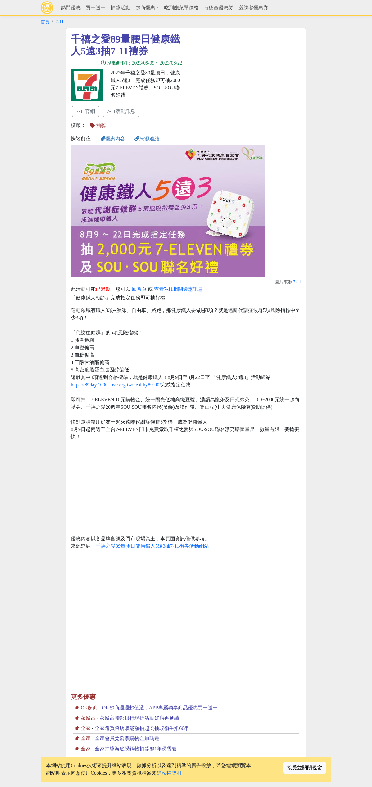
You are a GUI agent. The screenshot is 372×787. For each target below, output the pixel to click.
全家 (86, 728)
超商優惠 (145, 7)
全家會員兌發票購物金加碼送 (127, 738)
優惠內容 (113, 138)
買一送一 (96, 7)
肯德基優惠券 (219, 7)
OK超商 (89, 707)
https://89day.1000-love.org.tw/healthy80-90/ (116, 384)
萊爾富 (88, 718)
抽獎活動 (120, 7)
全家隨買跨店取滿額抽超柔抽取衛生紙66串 (142, 728)
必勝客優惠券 (253, 7)
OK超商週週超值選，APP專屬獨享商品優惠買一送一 (159, 707)
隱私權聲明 (169, 773)
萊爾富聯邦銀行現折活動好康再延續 (139, 718)
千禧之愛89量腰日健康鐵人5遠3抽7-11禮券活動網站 (152, 546)
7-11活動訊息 (121, 111)
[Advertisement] (242, 76)
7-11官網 (85, 111)
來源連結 (146, 138)
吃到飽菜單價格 (181, 7)
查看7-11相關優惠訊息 (178, 289)
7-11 (60, 21)
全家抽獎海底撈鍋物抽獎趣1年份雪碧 (136, 748)
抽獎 (98, 125)
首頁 (45, 21)
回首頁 (139, 289)
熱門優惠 (71, 7)
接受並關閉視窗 (304, 767)
